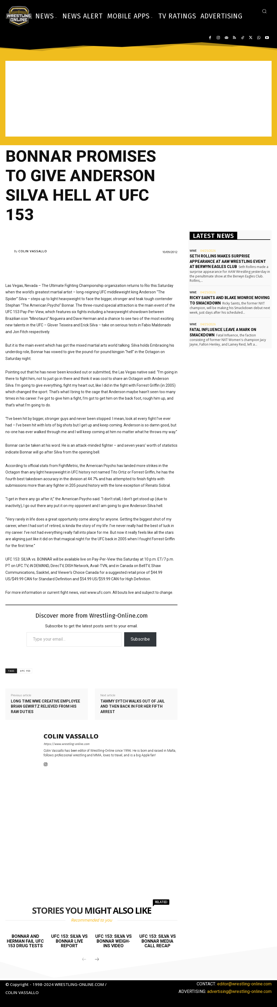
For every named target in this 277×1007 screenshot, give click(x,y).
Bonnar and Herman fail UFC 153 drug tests (25, 941)
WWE (193, 250)
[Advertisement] (138, 99)
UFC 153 (25, 671)
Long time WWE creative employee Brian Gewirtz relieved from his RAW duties (45, 706)
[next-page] (96, 960)
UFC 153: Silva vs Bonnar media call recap (157, 941)
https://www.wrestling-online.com (66, 744)
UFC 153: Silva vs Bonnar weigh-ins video (113, 941)
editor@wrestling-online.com (244, 983)
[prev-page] (84, 960)
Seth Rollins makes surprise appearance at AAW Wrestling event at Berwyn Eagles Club (228, 261)
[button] (264, 11)
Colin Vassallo (32, 251)
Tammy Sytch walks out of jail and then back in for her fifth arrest (132, 706)
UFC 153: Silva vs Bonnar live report (69, 941)
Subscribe (140, 639)
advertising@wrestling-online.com (239, 991)
